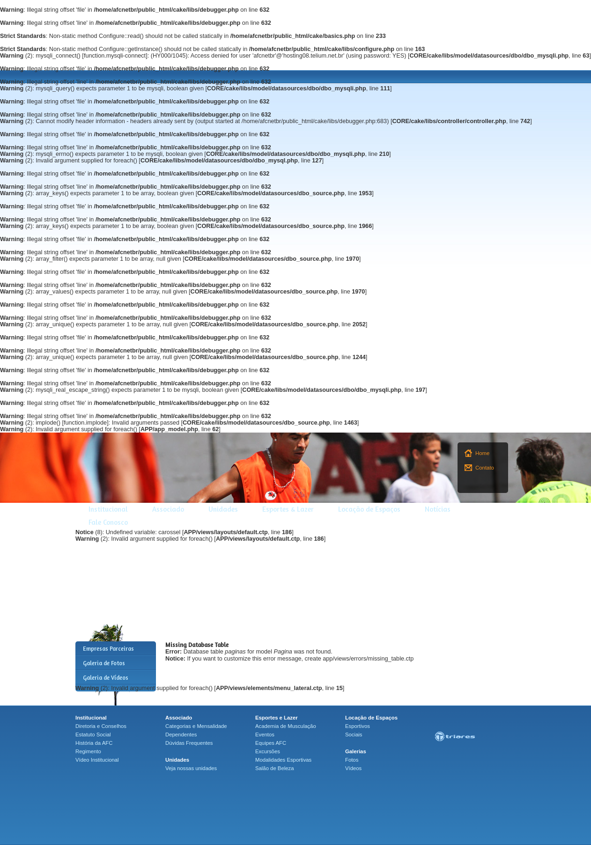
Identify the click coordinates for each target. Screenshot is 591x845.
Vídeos (353, 768)
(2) (16, 55)
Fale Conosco (108, 522)
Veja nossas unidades (191, 768)
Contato (484, 467)
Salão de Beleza (274, 768)
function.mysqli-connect (115, 55)
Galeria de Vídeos (105, 677)
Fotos (351, 760)
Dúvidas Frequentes (189, 743)
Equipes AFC (270, 743)
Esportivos (357, 726)
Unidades (223, 509)
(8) (89, 532)
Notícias (438, 509)
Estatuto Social (93, 734)
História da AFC (93, 743)
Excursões (267, 751)
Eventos (264, 734)
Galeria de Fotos (104, 663)
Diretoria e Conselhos (100, 726)
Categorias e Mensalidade (196, 726)
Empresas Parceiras (108, 648)
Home (482, 453)
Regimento (88, 751)
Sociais (353, 734)
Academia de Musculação (285, 726)
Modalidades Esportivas (283, 760)
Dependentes (181, 734)
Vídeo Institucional (97, 760)
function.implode (85, 422)
